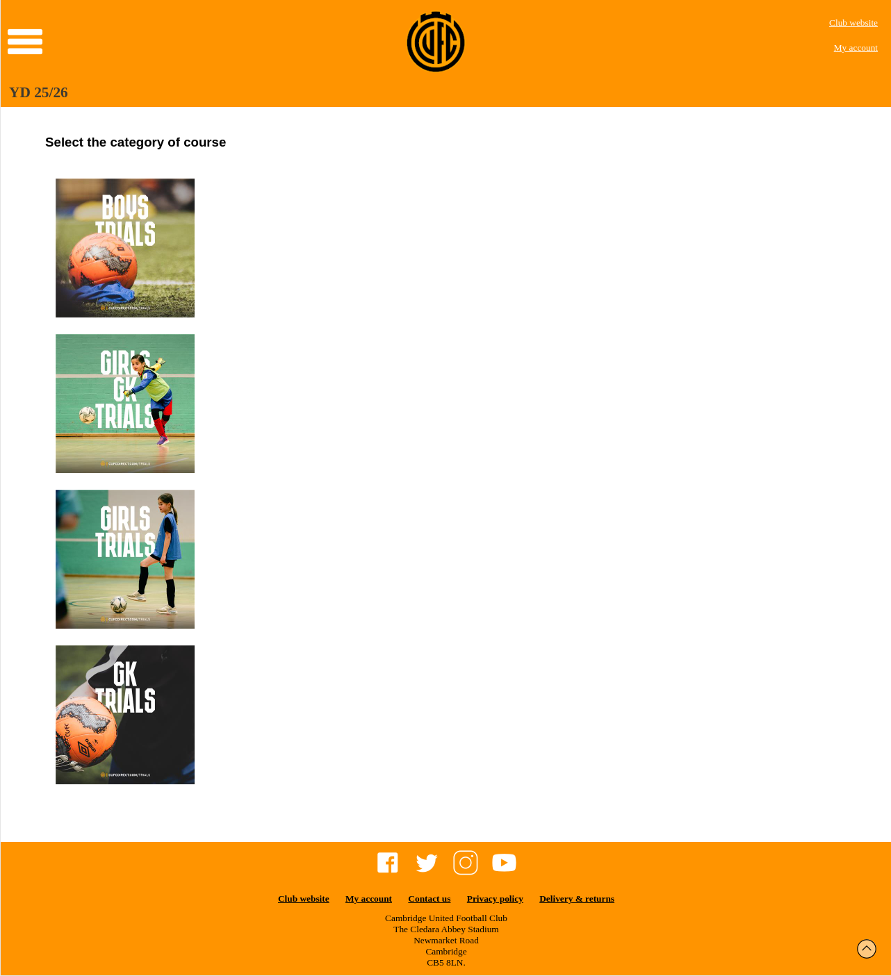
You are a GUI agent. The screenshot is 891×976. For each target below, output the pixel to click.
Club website (853, 22)
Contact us (429, 898)
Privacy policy (495, 898)
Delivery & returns (576, 898)
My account (856, 47)
